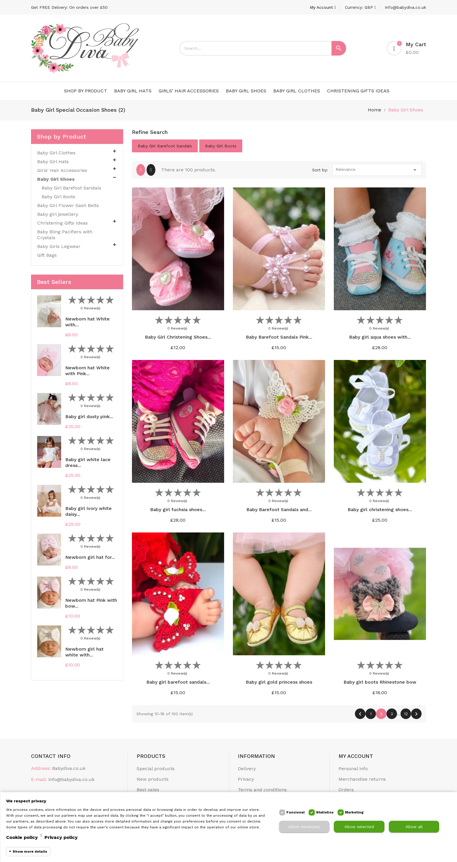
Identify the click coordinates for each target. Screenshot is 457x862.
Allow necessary (304, 826)
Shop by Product (85, 91)
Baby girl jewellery (57, 214)
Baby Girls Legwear (58, 246)
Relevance (377, 169)
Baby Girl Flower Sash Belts (68, 205)
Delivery (247, 768)
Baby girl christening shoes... (380, 509)
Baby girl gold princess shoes (279, 682)
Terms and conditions (262, 789)
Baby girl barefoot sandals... (178, 682)
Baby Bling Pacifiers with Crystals (64, 234)
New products (153, 779)
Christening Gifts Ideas (358, 91)
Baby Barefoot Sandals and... (279, 509)
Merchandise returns (362, 779)
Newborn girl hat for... (90, 557)
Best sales (148, 789)
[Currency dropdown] (360, 7)
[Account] (323, 7)
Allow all (414, 826)
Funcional (295, 812)
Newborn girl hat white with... (84, 652)
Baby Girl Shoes (246, 91)
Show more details (30, 851)
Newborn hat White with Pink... (87, 370)
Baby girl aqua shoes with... (380, 337)
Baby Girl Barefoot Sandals (71, 188)
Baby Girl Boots (58, 196)
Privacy (246, 779)
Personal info (353, 768)
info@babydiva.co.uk (405, 7)
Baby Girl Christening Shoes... (178, 337)
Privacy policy (61, 837)
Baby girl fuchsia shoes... (178, 509)
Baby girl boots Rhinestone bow (379, 682)
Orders (346, 789)
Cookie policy (22, 837)
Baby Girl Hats (133, 91)
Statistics (325, 812)
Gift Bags (47, 255)
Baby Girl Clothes (296, 91)
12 (406, 713)
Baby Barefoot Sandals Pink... (279, 337)
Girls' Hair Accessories (189, 91)
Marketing (354, 812)
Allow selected (359, 826)
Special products (156, 768)
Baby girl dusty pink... (89, 416)
